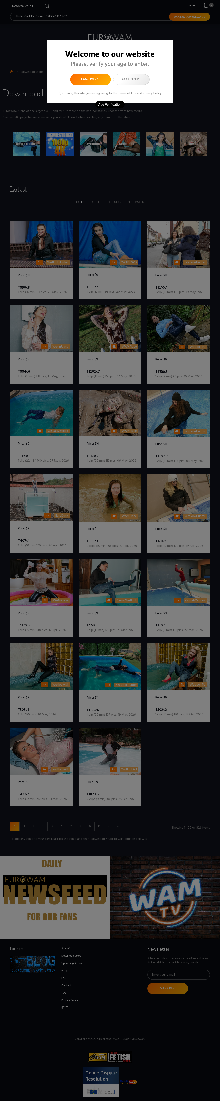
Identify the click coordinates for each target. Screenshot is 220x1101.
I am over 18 (90, 79)
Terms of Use (127, 93)
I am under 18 (131, 79)
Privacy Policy (152, 93)
